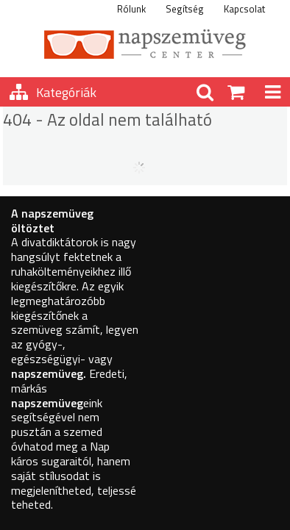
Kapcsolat (244, 8)
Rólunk (131, 8)
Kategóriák (66, 92)
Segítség (185, 8)
